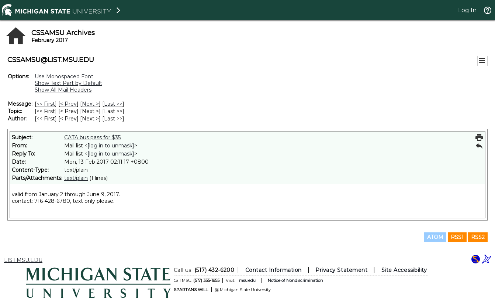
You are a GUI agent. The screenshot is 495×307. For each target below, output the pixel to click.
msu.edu (247, 280)
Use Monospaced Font (64, 76)
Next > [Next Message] (90, 103)
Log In (467, 10)
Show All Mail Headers (63, 89)
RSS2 (478, 237)
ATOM (435, 237)
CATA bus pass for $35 (92, 137)
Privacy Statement (341, 270)
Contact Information (273, 270)
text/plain (76, 178)
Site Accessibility (404, 270)
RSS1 (457, 237)
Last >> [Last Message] (113, 103)
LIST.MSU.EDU (23, 260)
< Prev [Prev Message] (68, 103)
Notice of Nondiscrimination (295, 280)
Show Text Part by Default (68, 83)
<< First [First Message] (46, 103)
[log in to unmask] (110, 145)
